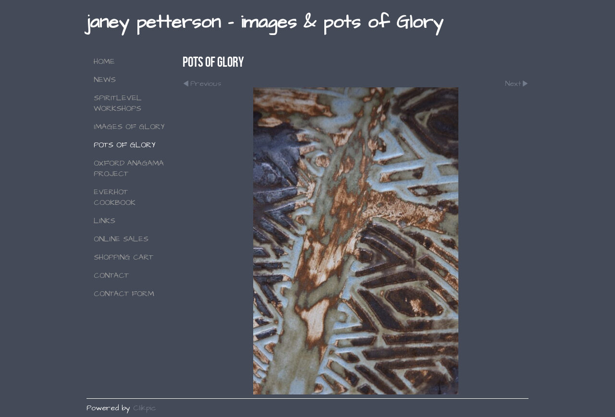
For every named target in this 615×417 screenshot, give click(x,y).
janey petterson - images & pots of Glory (264, 22)
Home (104, 61)
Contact (111, 275)
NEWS (105, 79)
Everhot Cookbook (114, 197)
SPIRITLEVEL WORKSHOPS (118, 103)
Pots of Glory (125, 145)
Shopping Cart (123, 257)
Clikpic (144, 408)
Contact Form (124, 293)
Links (104, 220)
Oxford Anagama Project (129, 168)
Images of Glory (129, 126)
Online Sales (121, 239)
